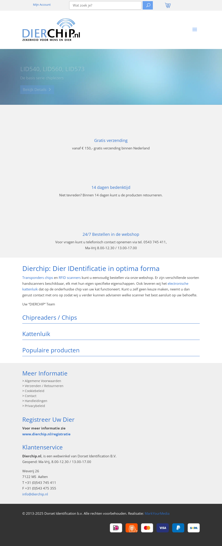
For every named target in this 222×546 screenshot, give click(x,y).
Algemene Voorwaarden (43, 381)
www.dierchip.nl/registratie (46, 434)
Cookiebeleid (34, 391)
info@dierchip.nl (35, 494)
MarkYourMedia (157, 513)
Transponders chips (37, 277)
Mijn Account (42, 4)
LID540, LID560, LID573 (52, 70)
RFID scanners (70, 277)
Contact (30, 396)
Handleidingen (36, 401)
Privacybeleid (35, 406)
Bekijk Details (34, 90)
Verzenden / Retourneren (44, 386)
